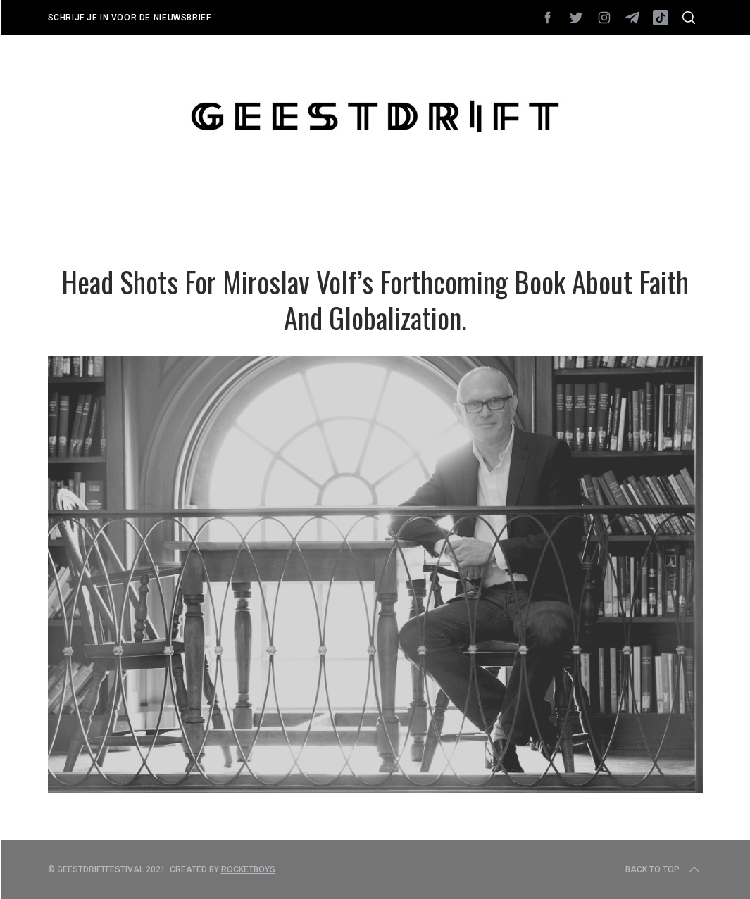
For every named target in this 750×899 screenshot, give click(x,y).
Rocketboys (248, 869)
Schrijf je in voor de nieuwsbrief (129, 18)
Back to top (663, 869)
